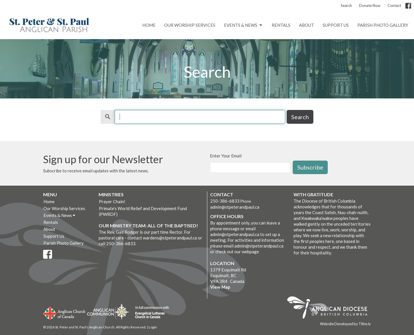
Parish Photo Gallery (382, 25)
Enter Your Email (225, 155)
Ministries (111, 194)
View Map (220, 287)
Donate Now (369, 5)
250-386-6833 (224, 200)
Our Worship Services (189, 25)
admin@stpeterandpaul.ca (234, 207)
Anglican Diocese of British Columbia (330, 308)
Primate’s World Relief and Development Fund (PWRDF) (143, 211)
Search (346, 5)
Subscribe (310, 167)
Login (153, 327)
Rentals (281, 25)
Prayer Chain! (112, 201)
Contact (394, 5)
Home (149, 25)
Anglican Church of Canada (64, 312)
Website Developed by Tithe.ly (345, 323)
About (306, 25)
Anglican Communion (108, 311)
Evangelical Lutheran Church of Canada (150, 312)
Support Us (336, 25)
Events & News (243, 25)
